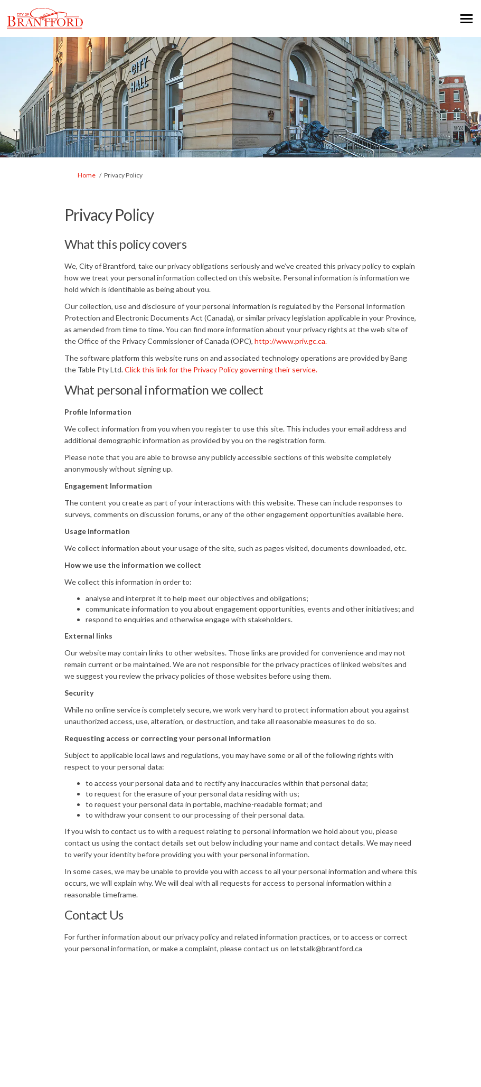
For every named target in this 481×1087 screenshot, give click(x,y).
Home (87, 175)
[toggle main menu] (466, 19)
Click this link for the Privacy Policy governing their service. (221, 369)
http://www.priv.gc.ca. (290, 340)
